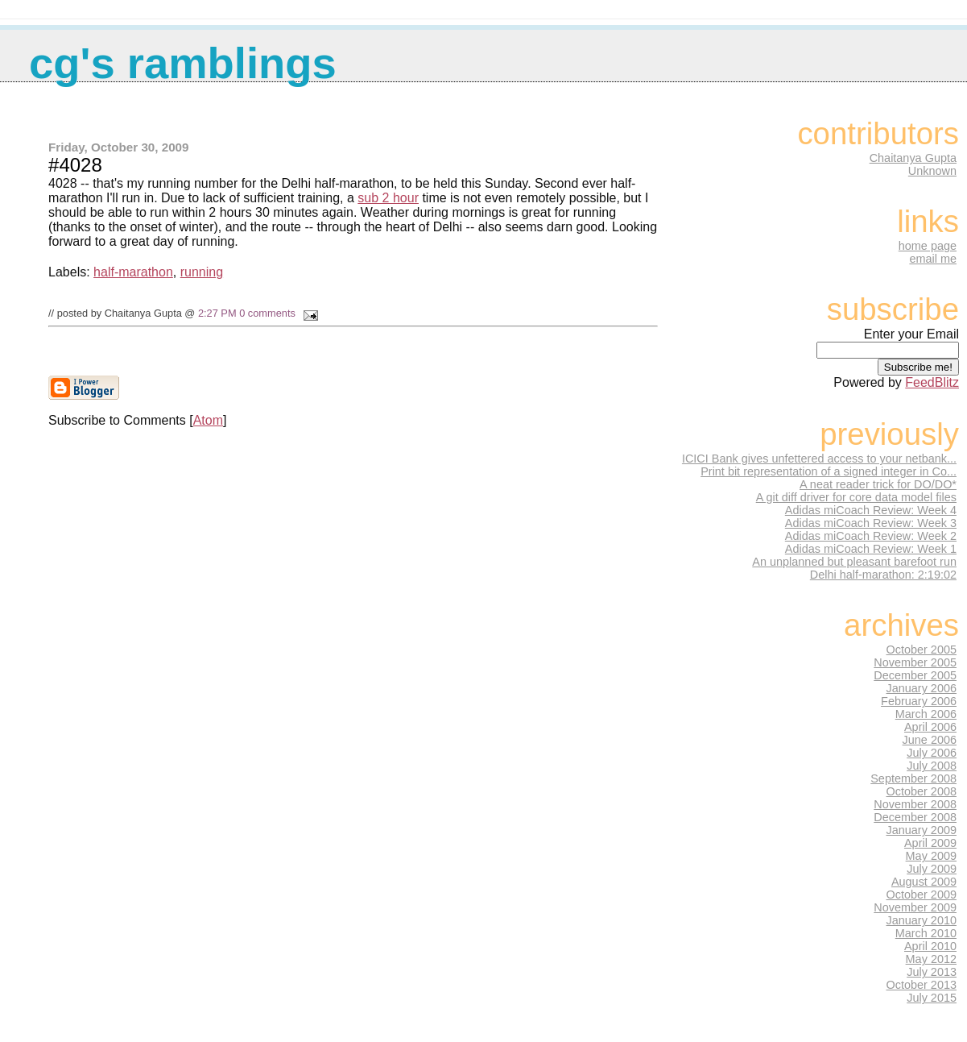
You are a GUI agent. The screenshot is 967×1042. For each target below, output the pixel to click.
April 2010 (930, 946)
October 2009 (921, 894)
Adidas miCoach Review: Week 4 (871, 510)
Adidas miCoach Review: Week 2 (871, 535)
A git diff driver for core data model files (856, 497)
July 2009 (932, 868)
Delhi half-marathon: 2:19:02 (883, 574)
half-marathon (133, 272)
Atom (208, 420)
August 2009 (924, 881)
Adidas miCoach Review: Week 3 (871, 523)
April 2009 (930, 843)
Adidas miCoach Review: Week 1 (871, 548)
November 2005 (915, 662)
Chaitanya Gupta (913, 158)
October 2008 (921, 791)
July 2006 (932, 752)
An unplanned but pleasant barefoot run (854, 561)
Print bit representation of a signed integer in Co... (828, 471)
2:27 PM (217, 313)
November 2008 (915, 804)
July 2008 (932, 765)
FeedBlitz (932, 382)
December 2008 (915, 817)
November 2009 (915, 907)
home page (928, 245)
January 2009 (921, 830)
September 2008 (913, 778)
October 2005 (921, 649)
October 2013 (921, 984)
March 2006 (926, 714)
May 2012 (931, 959)
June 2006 (930, 739)
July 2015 (932, 997)
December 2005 (915, 675)
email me (933, 258)
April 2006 (930, 726)
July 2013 (932, 971)
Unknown (932, 170)
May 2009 (931, 855)
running (201, 272)
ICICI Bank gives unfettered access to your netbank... (819, 458)
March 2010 (926, 933)
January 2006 (921, 688)
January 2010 (921, 920)
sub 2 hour (388, 198)
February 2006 (919, 701)
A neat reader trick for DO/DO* (878, 484)
